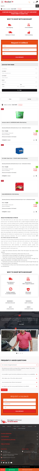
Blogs (15, 428)
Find (19, 90)
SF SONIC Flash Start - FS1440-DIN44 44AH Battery (15, 158)
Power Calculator (21, 428)
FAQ (35, 426)
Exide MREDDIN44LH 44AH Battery (10, 194)
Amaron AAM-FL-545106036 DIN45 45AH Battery (14, 122)
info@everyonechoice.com (9, 457)
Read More (4, 389)
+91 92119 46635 (10, 455)
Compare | (4, 139)
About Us (9, 426)
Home (3, 426)
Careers (23, 426)
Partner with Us (16, 426)
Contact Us (30, 426)
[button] (17, 353)
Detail (8, 140)
